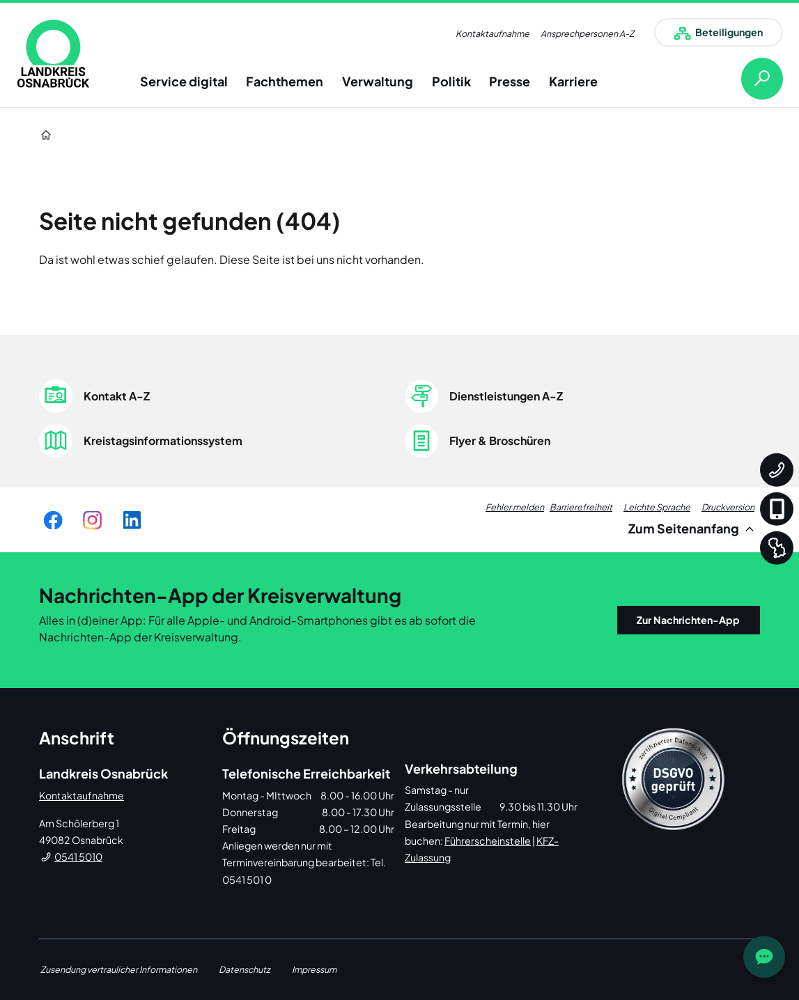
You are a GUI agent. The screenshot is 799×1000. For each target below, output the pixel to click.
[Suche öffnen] (751, 79)
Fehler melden (515, 507)
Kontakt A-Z (117, 396)
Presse (509, 81)
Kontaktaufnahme (492, 33)
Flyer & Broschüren (499, 440)
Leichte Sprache (656, 507)
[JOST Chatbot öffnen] (764, 957)
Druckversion (727, 507)
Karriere (573, 81)
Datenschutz (244, 969)
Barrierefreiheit (581, 507)
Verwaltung (377, 81)
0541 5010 (78, 856)
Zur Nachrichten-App (688, 620)
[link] (53, 54)
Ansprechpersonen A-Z (587, 33)
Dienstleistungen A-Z (506, 396)
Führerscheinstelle (487, 840)
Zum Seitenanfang (693, 528)
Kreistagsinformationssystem (163, 440)
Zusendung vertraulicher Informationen (118, 969)
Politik (451, 81)
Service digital (184, 81)
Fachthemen (284, 81)
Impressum (314, 969)
